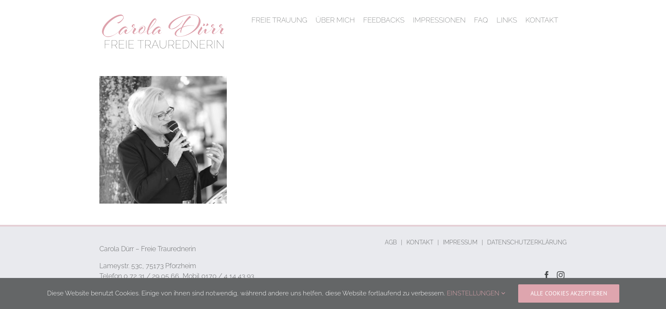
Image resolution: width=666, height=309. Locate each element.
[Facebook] (546, 275)
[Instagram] (560, 275)
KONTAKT (419, 242)
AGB (391, 242)
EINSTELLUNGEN (476, 293)
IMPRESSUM (460, 242)
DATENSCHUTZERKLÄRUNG (527, 242)
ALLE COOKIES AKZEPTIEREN (569, 293)
